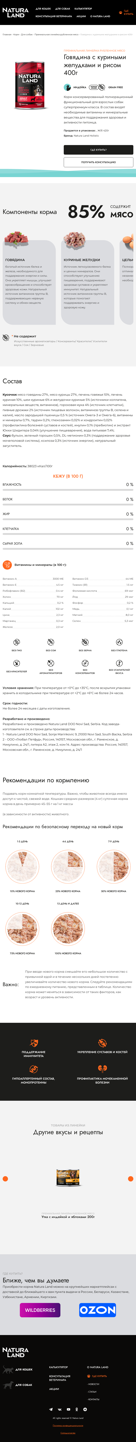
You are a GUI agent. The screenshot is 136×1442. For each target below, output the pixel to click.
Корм (16, 34)
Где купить (126, 12)
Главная (7, 34)
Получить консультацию (98, 162)
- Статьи (91, 1392)
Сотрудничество (68, 1433)
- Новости (93, 1384)
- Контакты (93, 1399)
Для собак (62, 8)
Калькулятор (83, 8)
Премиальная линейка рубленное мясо (56, 34)
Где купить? (98, 150)
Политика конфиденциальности (68, 1425)
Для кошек (43, 8)
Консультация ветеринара (54, 16)
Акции (81, 16)
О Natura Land (100, 16)
